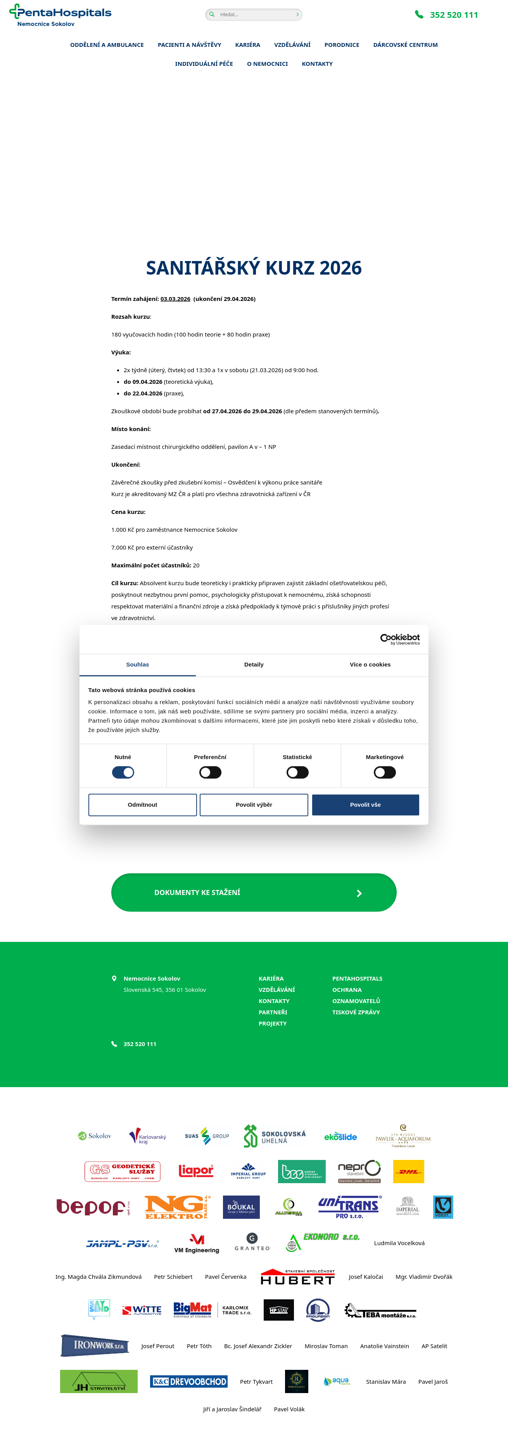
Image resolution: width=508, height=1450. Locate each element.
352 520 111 (447, 14)
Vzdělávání (277, 989)
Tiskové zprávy (356, 1012)
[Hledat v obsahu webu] (254, 15)
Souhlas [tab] (137, 664)
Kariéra (271, 978)
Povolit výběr (254, 804)
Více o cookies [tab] (370, 664)
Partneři (273, 1012)
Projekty (273, 1023)
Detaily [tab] (254, 664)
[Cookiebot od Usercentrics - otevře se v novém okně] (386, 639)
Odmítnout (142, 804)
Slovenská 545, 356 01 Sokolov (165, 989)
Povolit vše (365, 804)
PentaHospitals (357, 978)
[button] (254, 892)
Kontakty (274, 1001)
